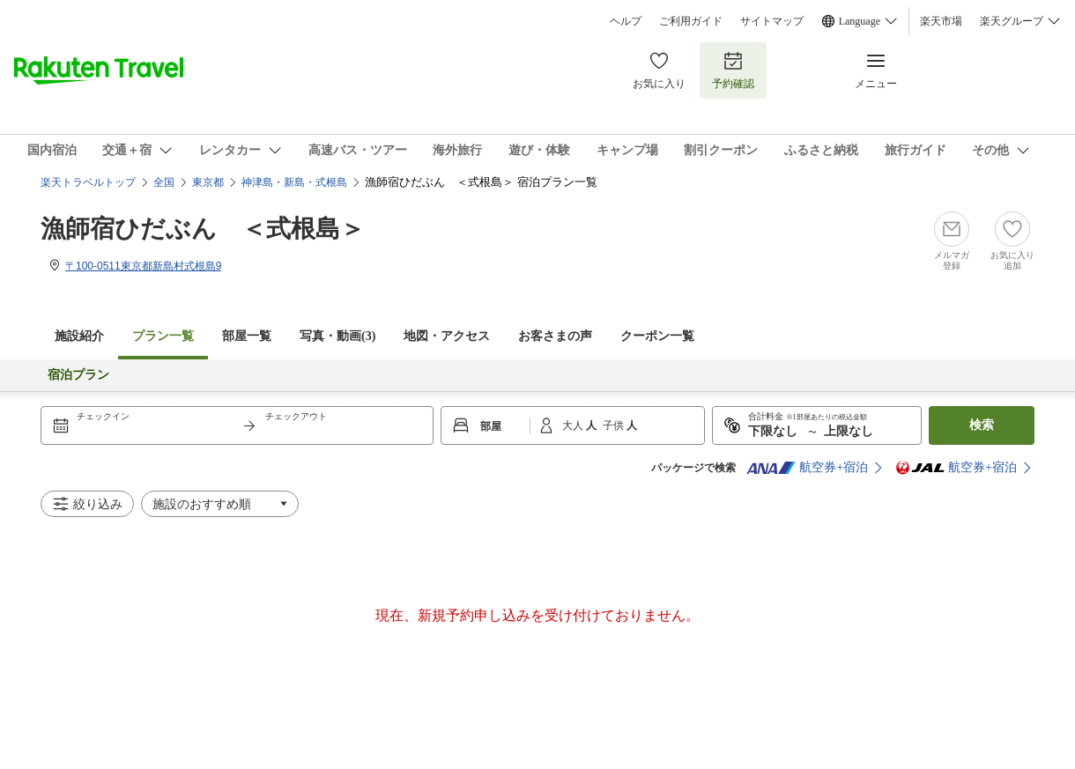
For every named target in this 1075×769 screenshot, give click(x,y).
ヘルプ (625, 21)
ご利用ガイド (691, 21)
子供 (614, 425)
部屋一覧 (246, 336)
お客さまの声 (555, 336)
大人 (574, 425)
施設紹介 (79, 336)
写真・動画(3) (337, 336)
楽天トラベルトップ (88, 182)
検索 (981, 425)
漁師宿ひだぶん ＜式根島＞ (203, 228)
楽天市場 (941, 21)
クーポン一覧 (657, 336)
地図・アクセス (447, 336)
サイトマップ (772, 21)
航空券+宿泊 (807, 468)
